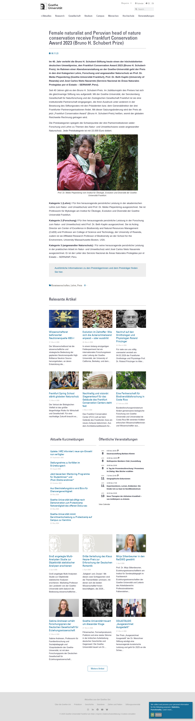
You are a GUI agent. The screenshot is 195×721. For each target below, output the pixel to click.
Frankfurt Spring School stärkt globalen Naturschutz (64, 395)
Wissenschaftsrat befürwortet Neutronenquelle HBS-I (61, 335)
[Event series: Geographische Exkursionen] (118, 476)
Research (60, 15)
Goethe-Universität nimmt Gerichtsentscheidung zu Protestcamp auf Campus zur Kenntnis (71, 517)
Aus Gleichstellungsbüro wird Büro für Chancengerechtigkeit (69, 490)
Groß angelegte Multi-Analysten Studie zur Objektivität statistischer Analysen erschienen (62, 561)
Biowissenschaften (60, 285)
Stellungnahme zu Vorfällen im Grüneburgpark (65, 464)
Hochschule (128, 15)
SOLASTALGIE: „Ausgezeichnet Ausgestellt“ (124, 624)
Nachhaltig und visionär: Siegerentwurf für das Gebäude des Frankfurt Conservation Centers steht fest (97, 400)
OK (152, 715)
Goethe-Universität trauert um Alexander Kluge (97, 622)
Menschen (113, 15)
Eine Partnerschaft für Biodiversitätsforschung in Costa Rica (130, 396)
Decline (158, 715)
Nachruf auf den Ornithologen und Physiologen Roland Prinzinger (127, 336)
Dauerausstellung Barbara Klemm (121, 454)
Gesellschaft (74, 15)
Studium (88, 15)
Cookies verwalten (128, 714)
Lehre (73, 285)
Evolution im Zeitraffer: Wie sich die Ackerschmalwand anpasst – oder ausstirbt (97, 335)
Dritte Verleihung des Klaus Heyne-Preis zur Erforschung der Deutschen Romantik (97, 561)
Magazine (126, 3)
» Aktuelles (46, 15)
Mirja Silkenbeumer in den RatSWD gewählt (130, 558)
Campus (100, 15)
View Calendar (104, 504)
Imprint (98, 714)
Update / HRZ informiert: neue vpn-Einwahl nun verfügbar (71, 453)
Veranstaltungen (146, 15)
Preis (79, 285)
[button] (97, 668)
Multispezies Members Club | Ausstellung (124, 461)
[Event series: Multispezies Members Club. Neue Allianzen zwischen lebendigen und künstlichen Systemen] (118, 458)
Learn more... (168, 710)
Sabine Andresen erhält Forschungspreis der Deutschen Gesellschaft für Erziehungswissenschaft (63, 625)
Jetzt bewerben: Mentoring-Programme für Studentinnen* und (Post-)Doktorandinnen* (70, 477)
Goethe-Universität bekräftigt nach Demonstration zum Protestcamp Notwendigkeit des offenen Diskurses (68, 502)
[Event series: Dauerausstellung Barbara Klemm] (118, 451)
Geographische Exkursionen (118, 479)
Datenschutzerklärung (111, 714)
